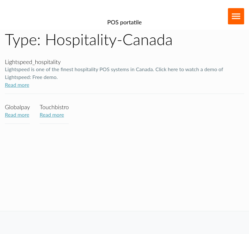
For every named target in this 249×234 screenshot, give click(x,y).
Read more (17, 85)
